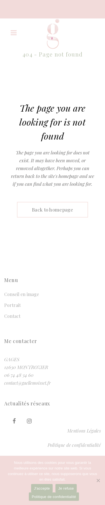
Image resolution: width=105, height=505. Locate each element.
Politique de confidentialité (74, 445)
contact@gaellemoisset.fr (27, 383)
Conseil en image (21, 294)
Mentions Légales (84, 431)
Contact (12, 316)
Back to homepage (52, 209)
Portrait (12, 305)
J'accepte (42, 488)
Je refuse (66, 488)
